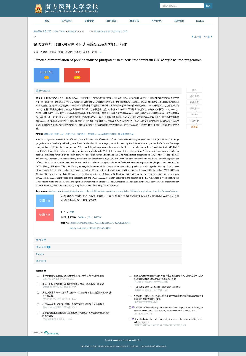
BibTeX (97, 217)
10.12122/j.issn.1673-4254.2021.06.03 (111, 31)
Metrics (40, 254)
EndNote (82, 217)
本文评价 (41, 261)
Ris (89, 217)
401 (130, 340)
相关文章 (43, 246)
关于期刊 (67, 21)
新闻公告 (134, 21)
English (200, 21)
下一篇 (208, 37)
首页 (47, 21)
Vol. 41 (62, 31)
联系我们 (179, 21)
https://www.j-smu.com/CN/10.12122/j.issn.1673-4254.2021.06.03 (100, 223)
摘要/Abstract (43, 90)
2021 (56, 31)
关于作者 (156, 21)
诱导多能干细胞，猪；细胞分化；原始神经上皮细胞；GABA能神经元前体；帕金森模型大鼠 (89, 134)
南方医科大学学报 (42, 31)
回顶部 (194, 127)
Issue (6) (72, 31)
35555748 (116, 340)
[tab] (108, 91)
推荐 (72, 212)
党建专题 (89, 21)
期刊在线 (111, 21)
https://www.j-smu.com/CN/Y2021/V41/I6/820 (90, 228)
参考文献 (41, 239)
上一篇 (196, 37)
